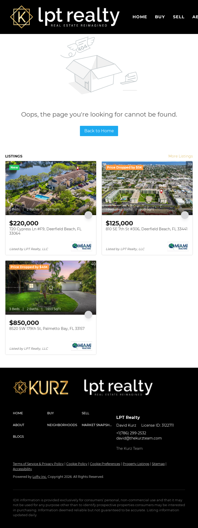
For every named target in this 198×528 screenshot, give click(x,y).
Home (140, 16)
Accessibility (22, 469)
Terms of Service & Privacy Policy (38, 464)
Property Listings (136, 464)
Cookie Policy (76, 464)
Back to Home (99, 130)
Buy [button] (160, 16)
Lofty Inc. (39, 477)
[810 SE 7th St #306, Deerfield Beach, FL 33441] (147, 188)
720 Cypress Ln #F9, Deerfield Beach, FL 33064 (45, 231)
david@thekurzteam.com (139, 438)
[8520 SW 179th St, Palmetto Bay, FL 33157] (50, 288)
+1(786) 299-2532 (131, 433)
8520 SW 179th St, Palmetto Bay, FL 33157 (47, 328)
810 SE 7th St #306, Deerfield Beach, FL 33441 (146, 229)
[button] (22, 17)
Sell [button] (179, 16)
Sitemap (158, 464)
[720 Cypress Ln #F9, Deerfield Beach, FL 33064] (50, 188)
